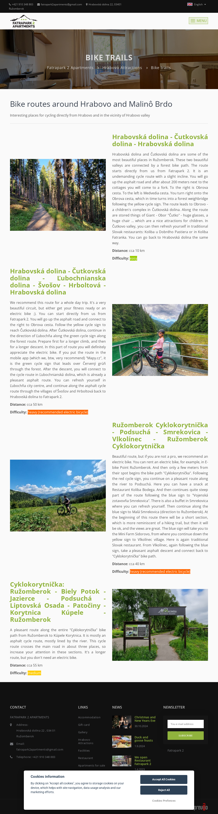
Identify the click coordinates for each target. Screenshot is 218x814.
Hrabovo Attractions (122, 67)
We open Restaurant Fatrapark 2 (143, 760)
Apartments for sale (91, 765)
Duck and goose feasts (144, 738)
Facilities (84, 750)
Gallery (83, 732)
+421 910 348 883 (21, 4)
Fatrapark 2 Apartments (70, 67)
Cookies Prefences (164, 800)
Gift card (84, 725)
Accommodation (89, 717)
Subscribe (186, 735)
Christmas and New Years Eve (145, 718)
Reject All (164, 790)
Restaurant (85, 758)
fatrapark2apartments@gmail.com (59, 4)
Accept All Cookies (163, 779)
